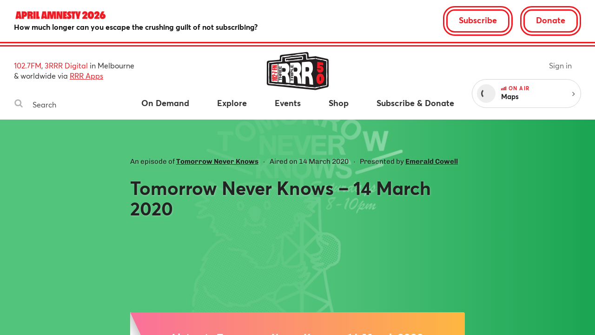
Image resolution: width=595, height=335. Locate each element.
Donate (550, 20)
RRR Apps (86, 75)
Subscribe (478, 20)
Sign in (560, 65)
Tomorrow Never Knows (217, 161)
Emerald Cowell (431, 161)
